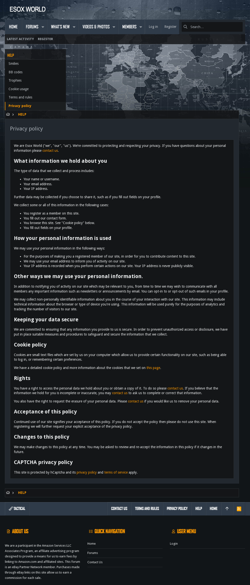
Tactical (17, 490)
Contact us (95, 544)
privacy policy (153, 449)
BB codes (15, 72)
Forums (92, 535)
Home (91, 526)
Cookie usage (19, 89)
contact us (177, 89)
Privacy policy (20, 106)
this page (219, 330)
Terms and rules (20, 97)
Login (174, 526)
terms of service (182, 449)
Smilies (14, 63)
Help (198, 490)
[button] (43, 27)
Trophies (15, 80)
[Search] (212, 27)
